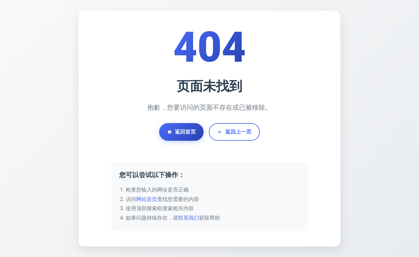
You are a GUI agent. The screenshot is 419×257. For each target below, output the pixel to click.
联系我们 (188, 218)
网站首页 (146, 199)
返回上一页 (234, 132)
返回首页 (181, 132)
